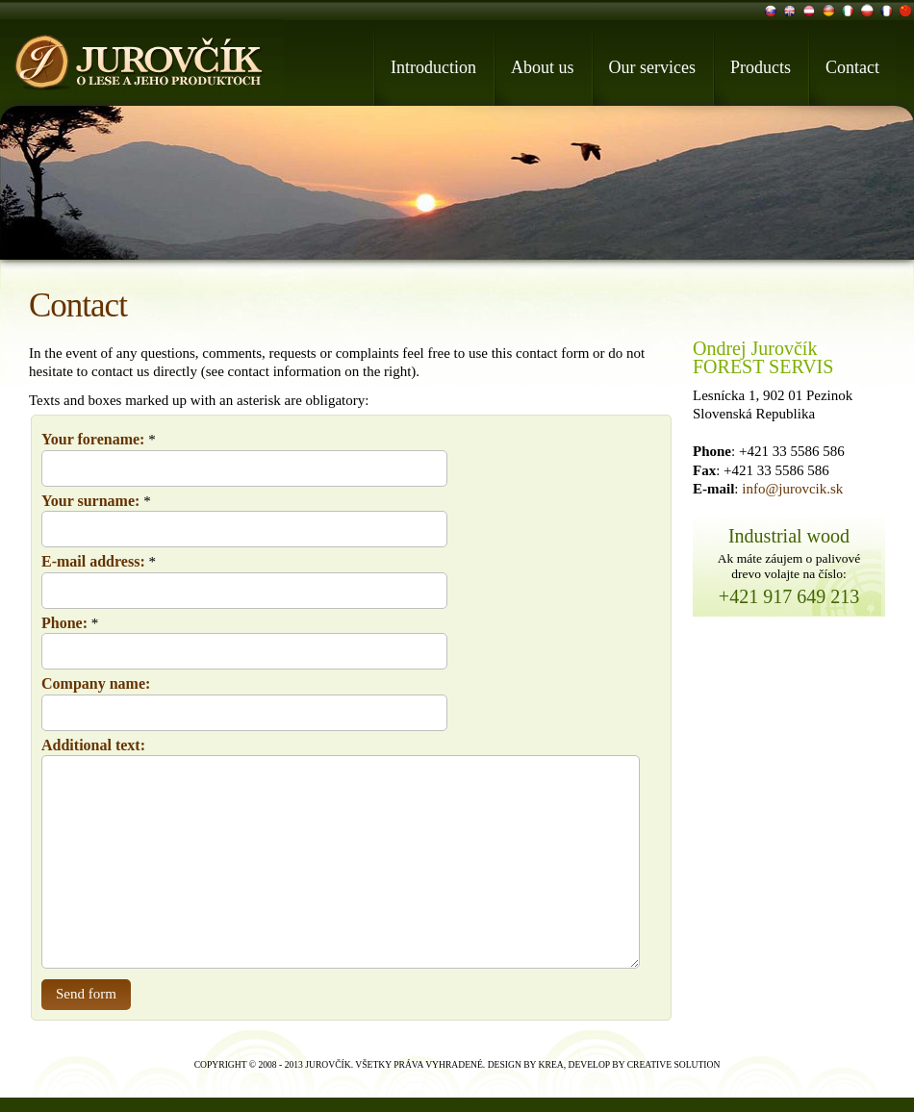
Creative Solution (674, 1064)
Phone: (64, 623)
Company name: (95, 683)
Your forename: (92, 439)
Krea (551, 1064)
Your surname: (90, 501)
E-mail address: (93, 561)
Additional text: (93, 745)
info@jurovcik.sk (792, 488)
